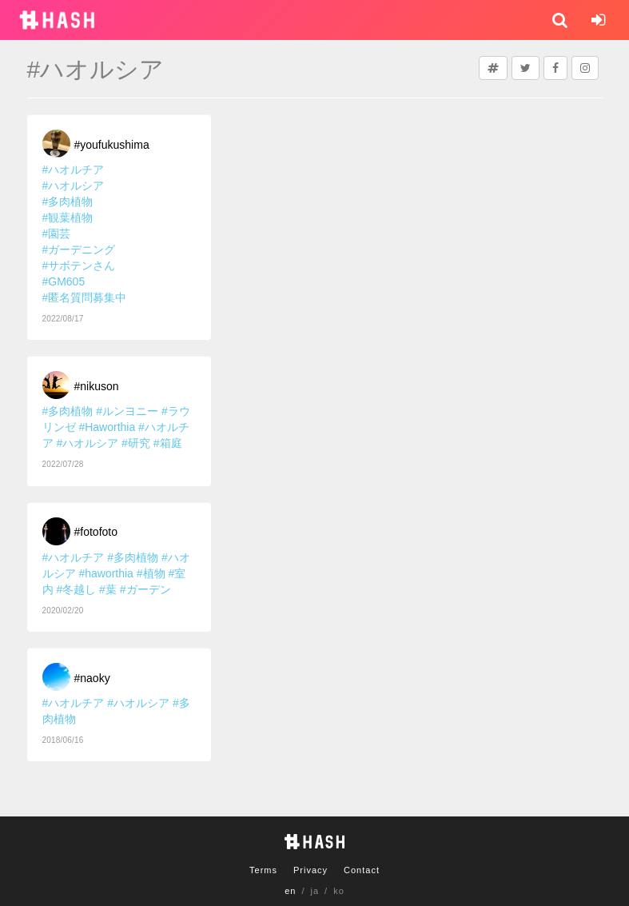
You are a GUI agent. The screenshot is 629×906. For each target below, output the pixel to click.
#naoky (92, 678)
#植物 (151, 573)
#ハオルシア (73, 185)
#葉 (108, 589)
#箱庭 (167, 443)
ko (338, 891)
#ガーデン (145, 589)
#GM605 (64, 281)
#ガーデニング (79, 249)
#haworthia (105, 573)
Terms (263, 870)
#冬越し (76, 589)
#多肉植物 (68, 201)
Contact (362, 870)
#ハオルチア (73, 169)
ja (315, 891)
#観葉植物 (68, 217)
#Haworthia (106, 427)
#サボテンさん (79, 265)
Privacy (310, 870)
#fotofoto (96, 531)
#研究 (135, 443)
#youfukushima (111, 144)
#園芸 (56, 233)
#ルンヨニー (127, 411)
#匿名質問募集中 (84, 297)
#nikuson (96, 386)
